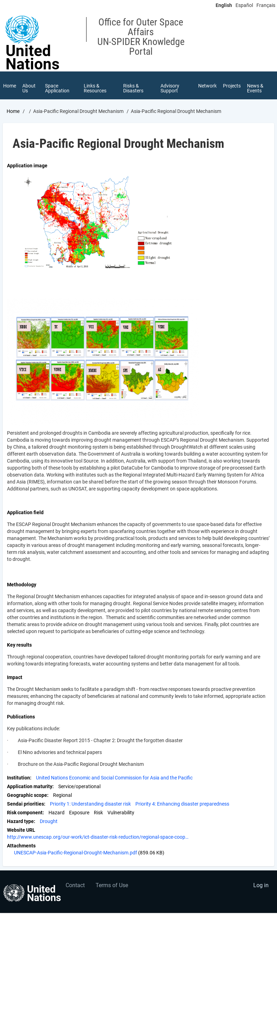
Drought (49, 821)
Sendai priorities (25, 804)
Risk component (25, 812)
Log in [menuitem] (261, 885)
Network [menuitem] (207, 86)
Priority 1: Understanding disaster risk (90, 804)
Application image (27, 165)
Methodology (21, 584)
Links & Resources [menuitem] (95, 88)
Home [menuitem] (9, 86)
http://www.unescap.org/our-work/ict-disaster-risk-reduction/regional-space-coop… (97, 837)
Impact (14, 677)
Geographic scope (27, 795)
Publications (21, 716)
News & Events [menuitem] (255, 88)
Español (244, 5)
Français (265, 5)
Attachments (21, 845)
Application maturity (29, 786)
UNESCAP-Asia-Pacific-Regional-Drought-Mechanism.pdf (75, 852)
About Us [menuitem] (29, 88)
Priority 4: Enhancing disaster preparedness (182, 804)
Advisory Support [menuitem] (169, 88)
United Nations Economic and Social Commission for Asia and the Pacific (114, 777)
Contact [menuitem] (75, 885)
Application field (25, 512)
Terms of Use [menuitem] (112, 885)
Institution (18, 777)
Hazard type (20, 821)
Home (13, 111)
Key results (19, 645)
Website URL (21, 830)
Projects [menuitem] (232, 86)
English (224, 5)
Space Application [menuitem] (57, 88)
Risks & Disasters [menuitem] (133, 88)
